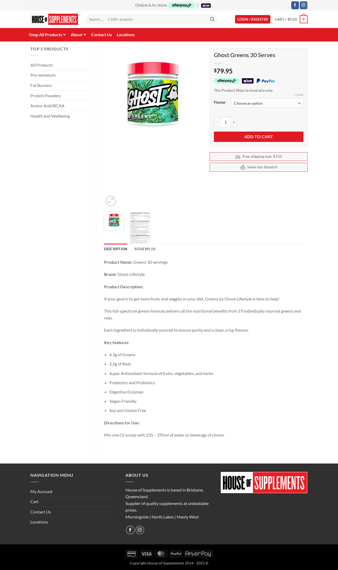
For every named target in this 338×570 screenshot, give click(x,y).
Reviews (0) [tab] (145, 249)
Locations (39, 521)
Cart (34, 501)
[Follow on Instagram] (303, 5)
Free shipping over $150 (258, 156)
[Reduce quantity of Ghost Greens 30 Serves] (217, 122)
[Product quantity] (225, 122)
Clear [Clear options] (298, 94)
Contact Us (40, 511)
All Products (41, 64)
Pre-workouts (43, 74)
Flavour (220, 102)
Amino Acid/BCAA (47, 105)
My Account (41, 491)
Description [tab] (116, 249)
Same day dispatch (258, 167)
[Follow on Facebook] (295, 5)
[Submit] (212, 19)
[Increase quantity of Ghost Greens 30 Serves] (234, 122)
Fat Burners (41, 85)
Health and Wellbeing (50, 115)
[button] (252, 19)
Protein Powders (45, 95)
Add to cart (258, 136)
